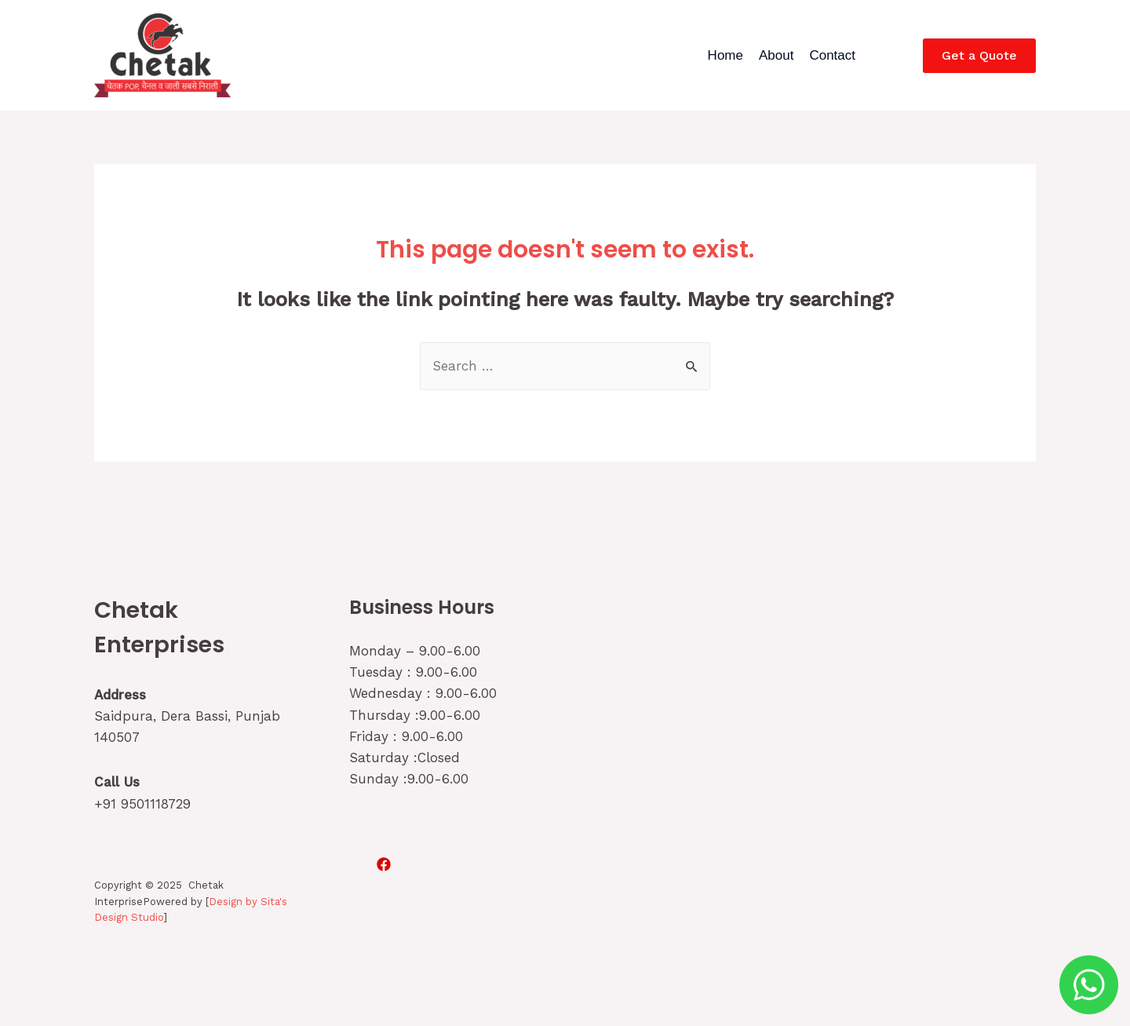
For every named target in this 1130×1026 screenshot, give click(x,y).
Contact (832, 55)
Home (725, 55)
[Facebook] (384, 864)
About (776, 55)
